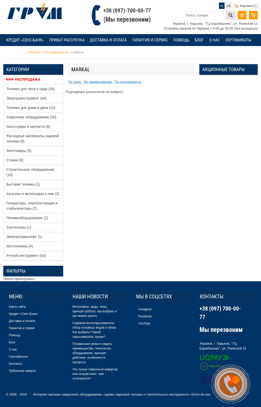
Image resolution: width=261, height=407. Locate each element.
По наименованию (98, 82)
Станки (14, 160)
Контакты (15, 52)
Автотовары (18, 151)
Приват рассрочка (67, 40)
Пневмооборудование (27, 218)
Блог (199, 40)
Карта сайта (17, 306)
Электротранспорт (24, 237)
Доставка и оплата (108, 40)
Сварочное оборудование (31, 117)
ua (228, 6)
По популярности (127, 82)
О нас (214, 40)
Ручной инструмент (26, 256)
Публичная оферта (22, 371)
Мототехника (19, 246)
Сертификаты (238, 40)
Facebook (145, 316)
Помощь (181, 40)
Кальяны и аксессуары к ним (32, 194)
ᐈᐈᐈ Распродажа (23, 79)
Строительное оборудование (30, 172)
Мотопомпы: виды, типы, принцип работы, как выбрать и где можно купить (94, 311)
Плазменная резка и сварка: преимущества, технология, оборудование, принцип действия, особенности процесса (92, 353)
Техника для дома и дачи (30, 108)
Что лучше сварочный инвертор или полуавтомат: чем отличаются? (95, 374)
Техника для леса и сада (30, 89)
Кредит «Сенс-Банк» (25, 40)
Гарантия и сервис (150, 40)
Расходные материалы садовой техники (32, 138)
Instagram (145, 309)
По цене (75, 82)
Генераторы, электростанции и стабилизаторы (31, 205)
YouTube (144, 323)
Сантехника (18, 227)
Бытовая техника (23, 184)
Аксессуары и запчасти (28, 126)
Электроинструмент (26, 98)
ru (221, 6)
